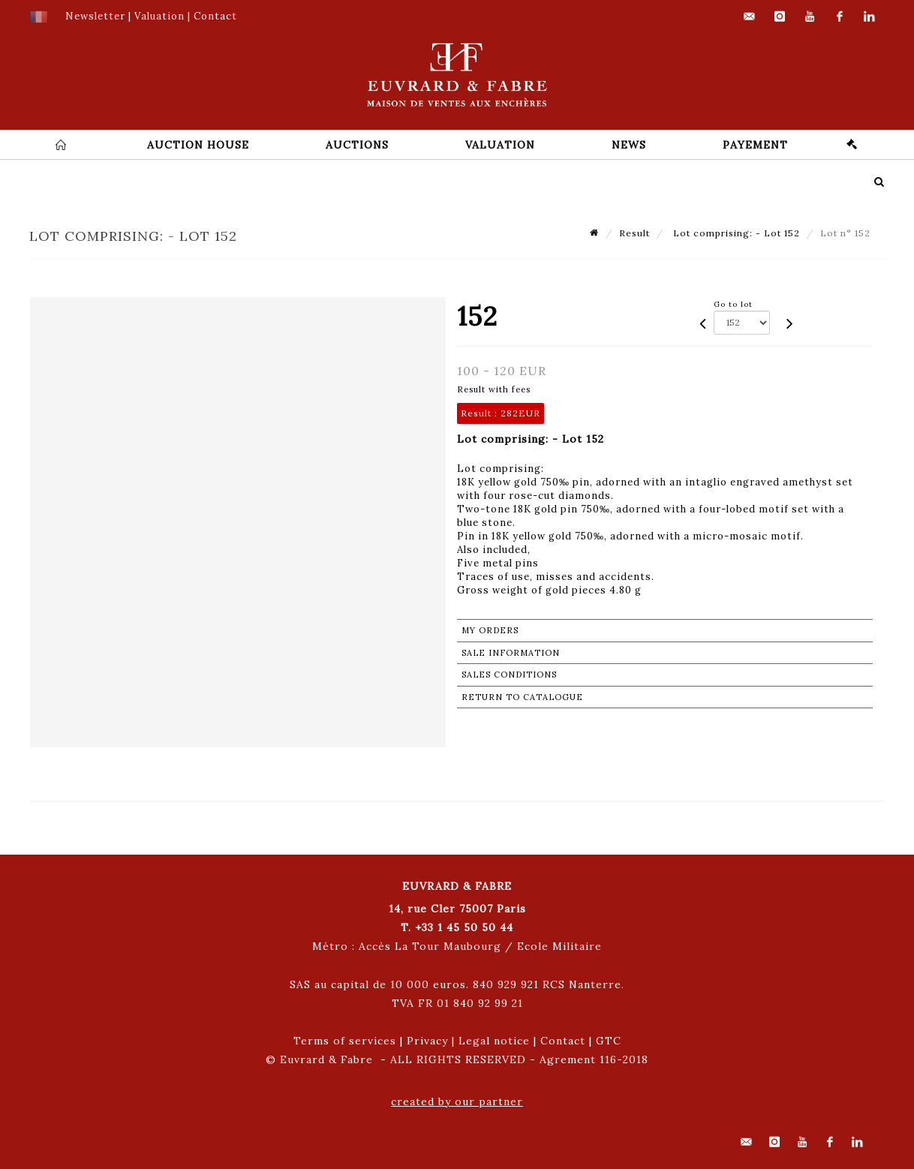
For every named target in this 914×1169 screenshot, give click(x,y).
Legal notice (494, 1040)
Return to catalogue (522, 697)
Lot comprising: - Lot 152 (735, 233)
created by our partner (457, 1101)
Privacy (427, 1040)
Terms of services (344, 1040)
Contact (562, 1040)
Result (634, 233)
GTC (608, 1040)
